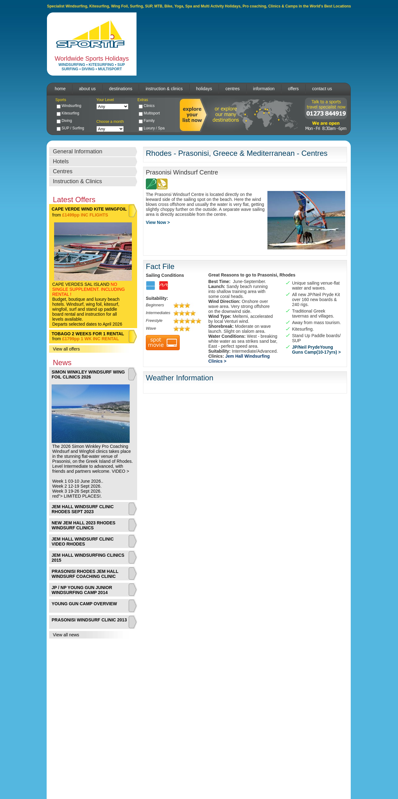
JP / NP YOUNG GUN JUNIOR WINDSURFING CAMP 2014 (82, 590)
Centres (62, 171)
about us (87, 88)
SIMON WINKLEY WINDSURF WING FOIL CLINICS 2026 (88, 374)
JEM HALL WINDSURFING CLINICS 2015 (88, 558)
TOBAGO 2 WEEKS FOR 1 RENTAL (88, 333)
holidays (204, 88)
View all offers (66, 348)
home (60, 88)
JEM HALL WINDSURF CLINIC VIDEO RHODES (83, 541)
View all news (66, 634)
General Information (77, 151)
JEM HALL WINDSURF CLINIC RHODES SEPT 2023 (83, 509)
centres (232, 88)
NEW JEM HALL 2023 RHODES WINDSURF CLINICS (83, 525)
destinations (120, 88)
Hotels (61, 161)
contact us (322, 88)
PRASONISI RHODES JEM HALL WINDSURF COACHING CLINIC (85, 574)
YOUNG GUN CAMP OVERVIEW (84, 603)
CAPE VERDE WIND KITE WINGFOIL (89, 209)
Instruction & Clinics (77, 181)
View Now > (158, 222)
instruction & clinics (164, 88)
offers (293, 88)
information (264, 88)
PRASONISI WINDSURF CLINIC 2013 (89, 619)
